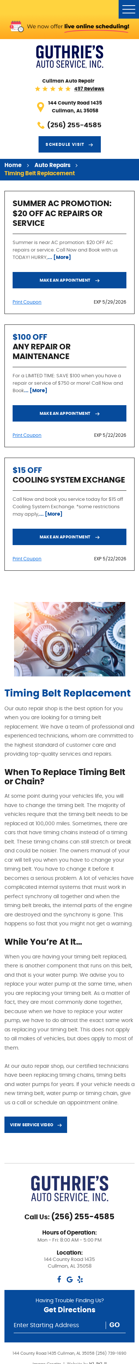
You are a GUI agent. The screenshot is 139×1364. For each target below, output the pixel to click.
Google (69, 1279)
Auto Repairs (52, 165)
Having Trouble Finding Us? (70, 1307)
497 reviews (89, 89)
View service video (31, 1125)
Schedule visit (65, 145)
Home (12, 165)
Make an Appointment (66, 280)
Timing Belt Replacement (39, 173)
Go (114, 1325)
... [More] (59, 257)
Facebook (59, 1279)
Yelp (80, 1279)
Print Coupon (27, 302)
